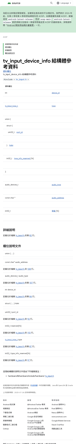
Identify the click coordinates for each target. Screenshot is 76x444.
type (54, 106)
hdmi (11, 145)
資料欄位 (7, 71)
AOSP (5, 37)
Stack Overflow (58, 425)
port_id (20, 132)
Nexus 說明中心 (58, 412)
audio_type (56, 185)
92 (28, 319)
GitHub (6, 429)
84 (30, 296)
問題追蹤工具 (57, 429)
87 (30, 346)
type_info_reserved (22, 158)
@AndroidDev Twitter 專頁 (37, 408)
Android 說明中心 (59, 404)
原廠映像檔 (7, 421)
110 (29, 333)
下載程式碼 (7, 412)
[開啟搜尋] (51, 3)
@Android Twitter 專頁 (36, 404)
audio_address (58, 198)
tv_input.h (22, 79)
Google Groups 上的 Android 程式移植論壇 (36, 434)
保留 (54, 211)
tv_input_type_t (11, 106)
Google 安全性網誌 (35, 416)
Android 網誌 (32, 412)
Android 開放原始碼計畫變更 (20, 25)
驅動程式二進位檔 (10, 425)
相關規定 (6, 408)
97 (28, 360)
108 (29, 269)
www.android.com (59, 416)
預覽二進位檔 (8, 416)
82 (30, 235)
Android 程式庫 (9, 404)
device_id (56, 93)
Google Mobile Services (61, 421)
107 (31, 283)
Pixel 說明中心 (57, 408)
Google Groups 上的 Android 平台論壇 (35, 422)
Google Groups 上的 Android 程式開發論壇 (36, 428)
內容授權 (34, 385)
